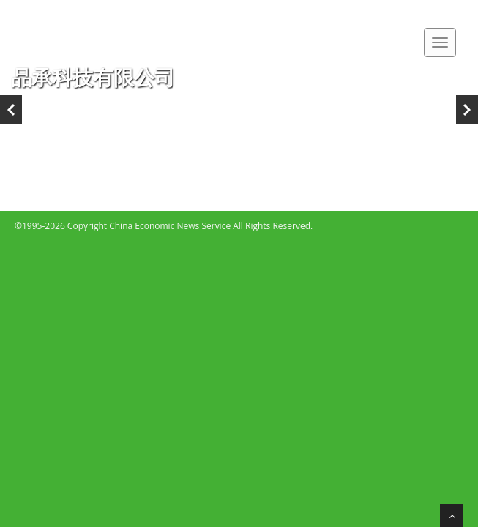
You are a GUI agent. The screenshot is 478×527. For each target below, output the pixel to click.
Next (467, 109)
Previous (11, 109)
